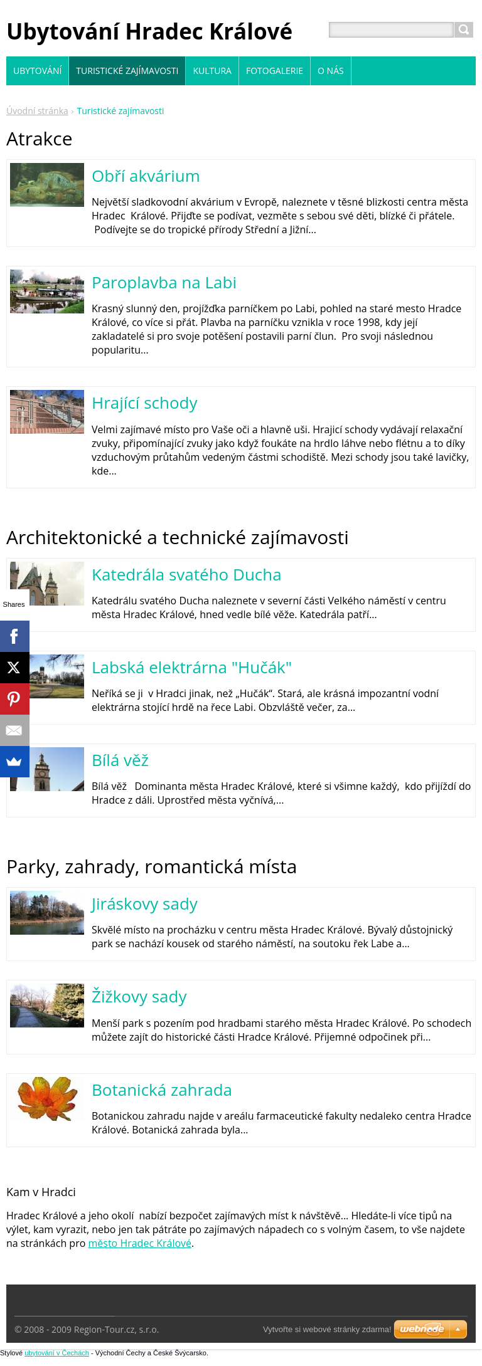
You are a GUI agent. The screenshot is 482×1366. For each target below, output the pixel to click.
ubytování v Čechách (56, 1353)
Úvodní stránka (37, 111)
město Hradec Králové (139, 1243)
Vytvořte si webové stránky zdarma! (327, 1329)
